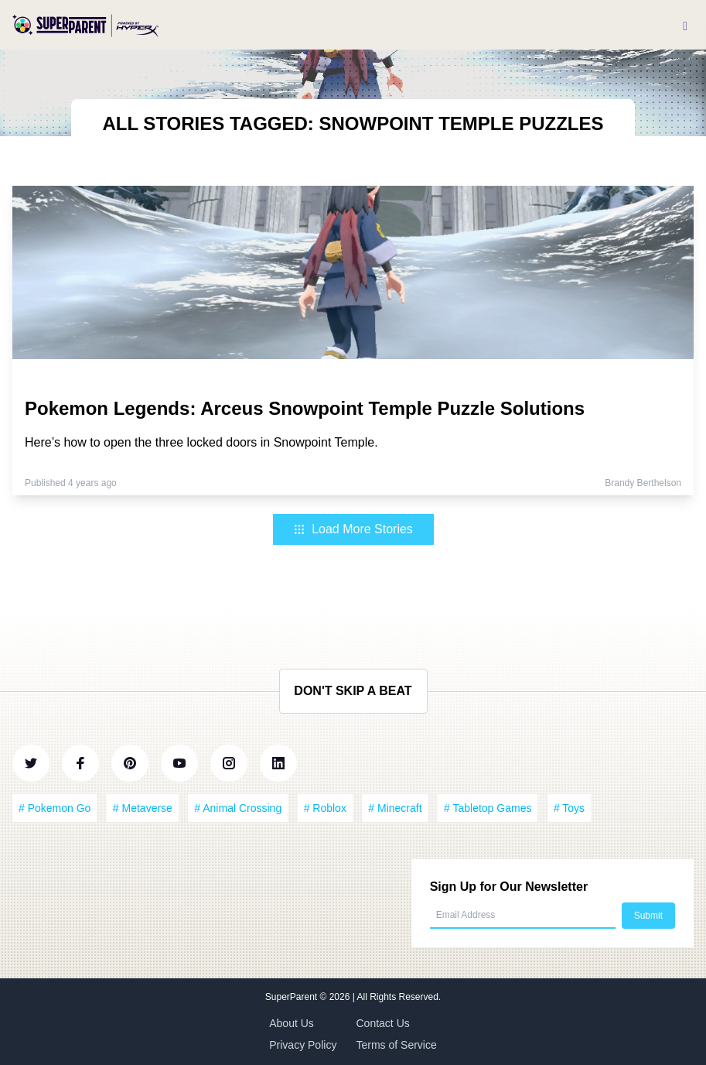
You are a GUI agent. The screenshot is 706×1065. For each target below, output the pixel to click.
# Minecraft (394, 808)
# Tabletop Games (487, 808)
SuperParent (292, 996)
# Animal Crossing (237, 808)
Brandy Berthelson (643, 483)
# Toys (569, 808)
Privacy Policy (302, 1045)
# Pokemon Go (54, 808)
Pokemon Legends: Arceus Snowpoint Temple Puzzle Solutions (305, 408)
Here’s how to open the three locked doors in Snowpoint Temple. (201, 442)
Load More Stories (353, 529)
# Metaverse (142, 808)
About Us (291, 1023)
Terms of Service (396, 1045)
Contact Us (383, 1023)
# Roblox (325, 808)
